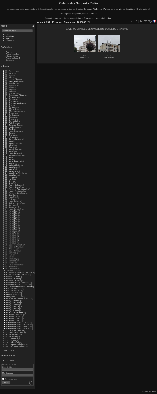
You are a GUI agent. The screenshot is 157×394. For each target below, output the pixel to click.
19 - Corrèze (10, 107)
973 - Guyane (10, 341)
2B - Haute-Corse (12, 127)
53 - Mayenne (10, 171)
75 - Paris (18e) (11, 227)
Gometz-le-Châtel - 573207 (17, 285)
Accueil (41, 22)
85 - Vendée (10, 261)
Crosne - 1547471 (13, 277)
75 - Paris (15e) (11, 221)
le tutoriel (92, 13)
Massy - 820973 (12, 295)
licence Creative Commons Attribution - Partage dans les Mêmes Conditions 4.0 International (109, 9)
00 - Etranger (10, 71)
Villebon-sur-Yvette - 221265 (17, 323)
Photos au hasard (13, 58)
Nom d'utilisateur (9, 367)
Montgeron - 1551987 (15, 297)
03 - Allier (9, 77)
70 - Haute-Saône (12, 201)
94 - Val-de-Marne (12, 335)
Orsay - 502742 (12, 305)
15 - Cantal (9, 99)
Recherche (10, 36)
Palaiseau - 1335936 (14, 315)
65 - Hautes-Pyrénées (14, 191)
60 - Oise (8, 181)
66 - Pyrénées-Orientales (15, 193)
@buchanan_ (89, 18)
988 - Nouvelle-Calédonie (15, 347)
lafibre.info (106, 18)
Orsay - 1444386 (13, 301)
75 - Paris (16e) (11, 223)
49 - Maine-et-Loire (12, 165)
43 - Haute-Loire (11, 153)
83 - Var (8, 257)
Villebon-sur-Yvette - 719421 (17, 329)
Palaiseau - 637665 (14, 319)
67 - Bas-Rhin (10, 195)
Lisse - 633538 (12, 293)
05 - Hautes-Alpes (12, 79)
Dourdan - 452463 (13, 281)
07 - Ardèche (10, 83)
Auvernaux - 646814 (14, 271)
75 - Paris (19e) (11, 229)
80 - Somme (10, 253)
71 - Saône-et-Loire (13, 203)
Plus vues (9, 52)
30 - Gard (9, 129)
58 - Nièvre (9, 177)
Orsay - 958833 (12, 311)
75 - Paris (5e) (11, 235)
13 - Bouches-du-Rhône (14, 95)
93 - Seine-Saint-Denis (14, 333)
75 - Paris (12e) (11, 215)
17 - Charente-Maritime (14, 103)
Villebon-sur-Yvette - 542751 (17, 325)
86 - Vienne (9, 263)
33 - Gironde (10, 135)
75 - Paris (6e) (11, 237)
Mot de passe (7, 373)
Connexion (10, 360)
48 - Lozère (9, 163)
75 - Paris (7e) (11, 239)
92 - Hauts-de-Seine (13, 331)
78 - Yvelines (10, 249)
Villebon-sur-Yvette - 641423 (17, 327)
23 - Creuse (9, 113)
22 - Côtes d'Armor (12, 111)
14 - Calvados (10, 97)
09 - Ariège (9, 87)
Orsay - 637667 (12, 309)
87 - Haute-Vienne (12, 265)
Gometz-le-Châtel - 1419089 (17, 283)
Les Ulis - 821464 (13, 291)
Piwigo (154, 391)
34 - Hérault (9, 137)
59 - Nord (9, 179)
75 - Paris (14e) (11, 219)
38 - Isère (9, 145)
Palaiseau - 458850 (14, 317)
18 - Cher (9, 105)
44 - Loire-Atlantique (13, 155)
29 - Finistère (10, 123)
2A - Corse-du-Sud (12, 125)
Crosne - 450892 (13, 279)
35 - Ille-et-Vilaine (12, 139)
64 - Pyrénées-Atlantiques (15, 189)
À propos (9, 38)
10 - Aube (9, 89)
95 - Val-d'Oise (11, 337)
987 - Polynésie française (15, 345)
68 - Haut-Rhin (11, 197)
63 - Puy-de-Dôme (12, 187)
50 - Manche (10, 167)
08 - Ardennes (10, 85)
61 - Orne (9, 183)
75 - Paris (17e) (11, 225)
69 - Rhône (9, 199)
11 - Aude (9, 91)
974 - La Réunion (12, 343)
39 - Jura (8, 147)
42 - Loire (9, 151)
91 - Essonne (10, 269)
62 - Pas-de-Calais (12, 185)
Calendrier (10, 60)
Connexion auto (9, 379)
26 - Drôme (9, 119)
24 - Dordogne (11, 115)
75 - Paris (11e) (11, 213)
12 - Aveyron (10, 93)
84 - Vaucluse (10, 259)
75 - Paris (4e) (11, 233)
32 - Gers (9, 133)
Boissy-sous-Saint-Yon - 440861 (19, 273)
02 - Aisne (9, 75)
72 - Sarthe (9, 205)
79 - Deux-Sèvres (12, 251)
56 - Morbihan (10, 175)
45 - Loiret (9, 157)
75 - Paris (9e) (11, 243)
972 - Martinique (11, 339)
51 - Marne (9, 169)
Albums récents (12, 56)
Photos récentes (12, 54)
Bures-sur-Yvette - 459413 (16, 275)
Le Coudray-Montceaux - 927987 (19, 287)
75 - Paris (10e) (11, 211)
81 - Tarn (8, 255)
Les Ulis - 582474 (13, 289)
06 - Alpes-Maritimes (13, 81)
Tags (8, 34)
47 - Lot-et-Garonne (13, 161)
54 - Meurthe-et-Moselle (14, 173)
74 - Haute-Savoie (12, 209)
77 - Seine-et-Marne (13, 247)
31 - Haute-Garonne (13, 131)
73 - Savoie (9, 207)
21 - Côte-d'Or (10, 109)
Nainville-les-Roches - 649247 (18, 299)
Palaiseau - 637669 (14, 321)
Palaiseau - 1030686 (14, 313)
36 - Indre (9, 141)
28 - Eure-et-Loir (11, 121)
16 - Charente (10, 101)
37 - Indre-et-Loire (12, 143)
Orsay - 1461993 (13, 303)
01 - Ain (8, 73)
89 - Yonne (9, 267)
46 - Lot (8, 159)
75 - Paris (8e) (11, 241)
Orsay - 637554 (12, 307)
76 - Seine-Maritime (13, 245)
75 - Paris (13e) (11, 217)
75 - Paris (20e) (11, 231)
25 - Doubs (9, 117)
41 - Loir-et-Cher (11, 149)
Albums (5, 66)
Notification (10, 40)
